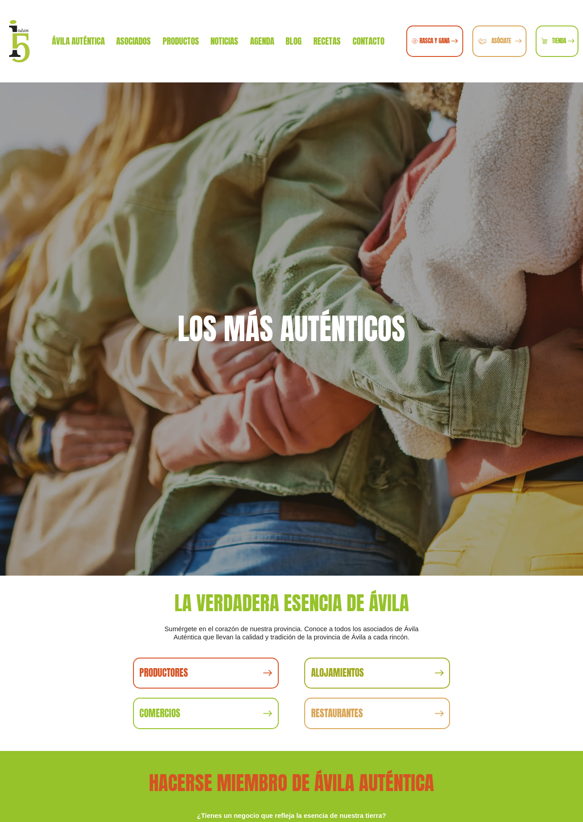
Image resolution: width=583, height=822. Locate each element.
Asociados (133, 40)
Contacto (368, 40)
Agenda (262, 40)
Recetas (327, 40)
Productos (181, 40)
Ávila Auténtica (78, 40)
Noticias (224, 40)
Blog (294, 40)
